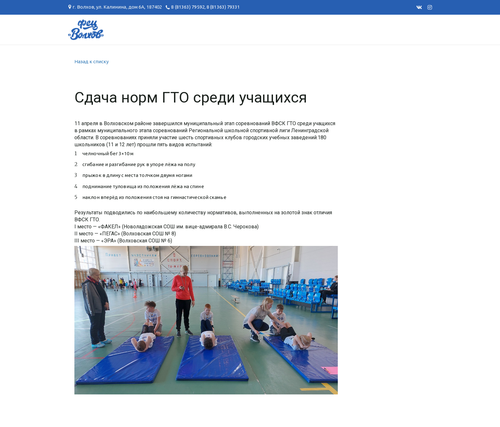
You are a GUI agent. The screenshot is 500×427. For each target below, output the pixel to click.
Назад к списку (91, 61)
